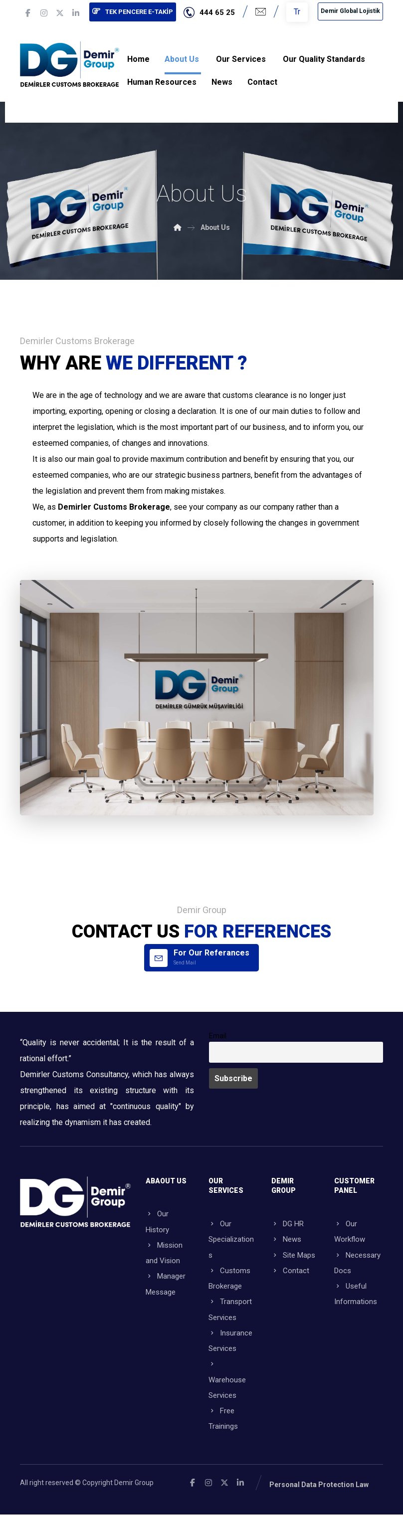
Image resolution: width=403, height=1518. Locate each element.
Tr (297, 11)
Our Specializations (231, 1238)
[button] (28, 13)
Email (217, 1035)
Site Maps (293, 1254)
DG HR (287, 1222)
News (286, 1238)
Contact (290, 1270)
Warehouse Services (227, 1382)
